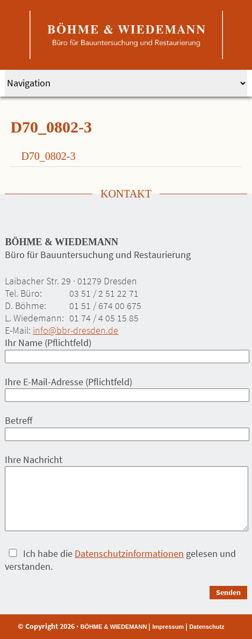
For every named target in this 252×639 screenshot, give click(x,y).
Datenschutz (206, 626)
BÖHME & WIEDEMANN (113, 626)
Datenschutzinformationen (129, 553)
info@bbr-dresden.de (75, 330)
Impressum (168, 626)
